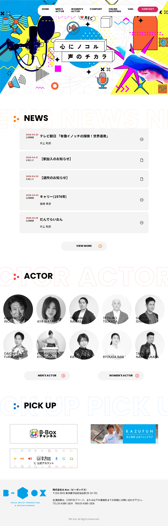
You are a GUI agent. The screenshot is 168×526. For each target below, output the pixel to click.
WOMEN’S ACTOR (77, 10)
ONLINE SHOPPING (115, 10)
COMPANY (96, 9)
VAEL (131, 9)
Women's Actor (121, 375)
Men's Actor (47, 375)
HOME (45, 9)
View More (84, 246)
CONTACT (148, 9)
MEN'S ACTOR (59, 10)
